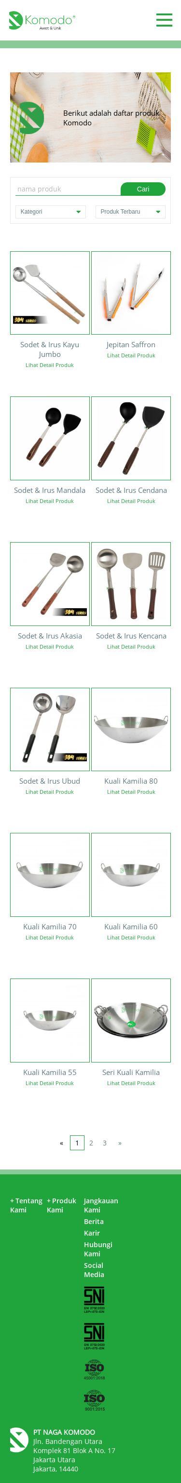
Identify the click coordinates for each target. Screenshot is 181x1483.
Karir (92, 1233)
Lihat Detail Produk (50, 364)
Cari (143, 189)
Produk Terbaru (131, 212)
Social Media (94, 1270)
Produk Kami (61, 1205)
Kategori (51, 212)
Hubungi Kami (98, 1249)
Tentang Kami (26, 1205)
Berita (94, 1221)
